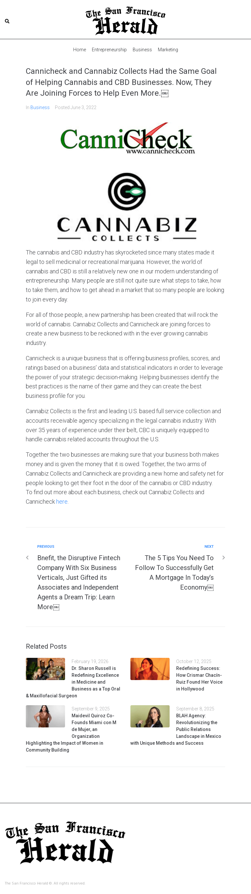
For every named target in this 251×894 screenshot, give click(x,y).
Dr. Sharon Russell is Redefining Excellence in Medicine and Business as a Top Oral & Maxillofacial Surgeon (73, 681)
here (62, 501)
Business (40, 107)
